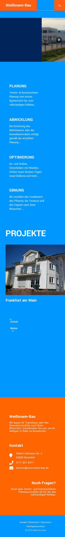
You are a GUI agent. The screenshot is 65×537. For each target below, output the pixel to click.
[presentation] (12, 320)
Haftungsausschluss (35, 526)
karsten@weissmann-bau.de (32, 468)
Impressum (45, 522)
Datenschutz (33, 522)
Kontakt (23, 522)
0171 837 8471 (25, 462)
